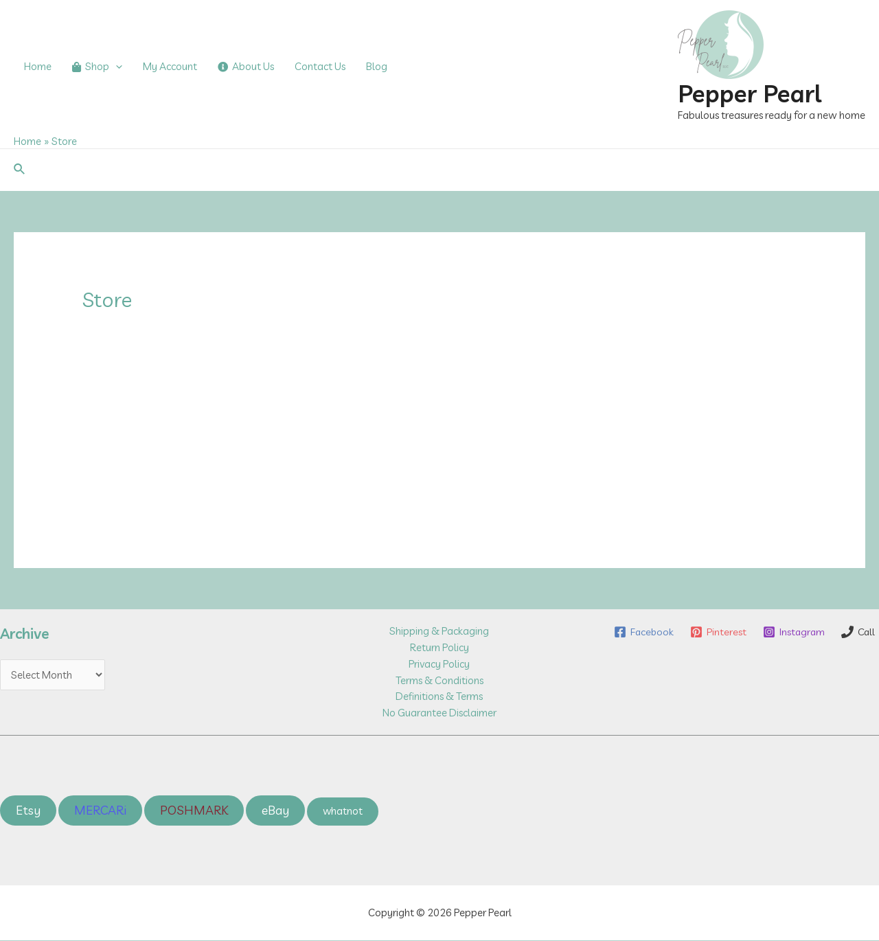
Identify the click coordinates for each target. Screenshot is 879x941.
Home (38, 66)
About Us (246, 66)
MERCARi (100, 811)
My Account (170, 66)
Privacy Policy (439, 663)
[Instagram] (839, 632)
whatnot (343, 811)
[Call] (857, 648)
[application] (115, 67)
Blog (376, 66)
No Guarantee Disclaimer (439, 713)
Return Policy (439, 647)
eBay (275, 811)
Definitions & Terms (439, 696)
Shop (97, 67)
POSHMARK (194, 811)
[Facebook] (687, 632)
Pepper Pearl (749, 93)
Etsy (28, 811)
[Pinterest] (763, 632)
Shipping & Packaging (439, 630)
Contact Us (320, 66)
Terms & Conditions (439, 680)
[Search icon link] (20, 170)
